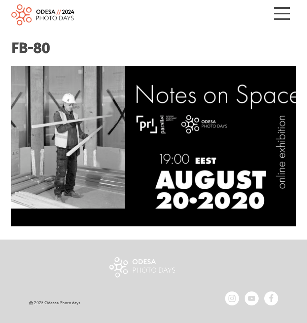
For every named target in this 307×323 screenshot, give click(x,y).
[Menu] (282, 15)
